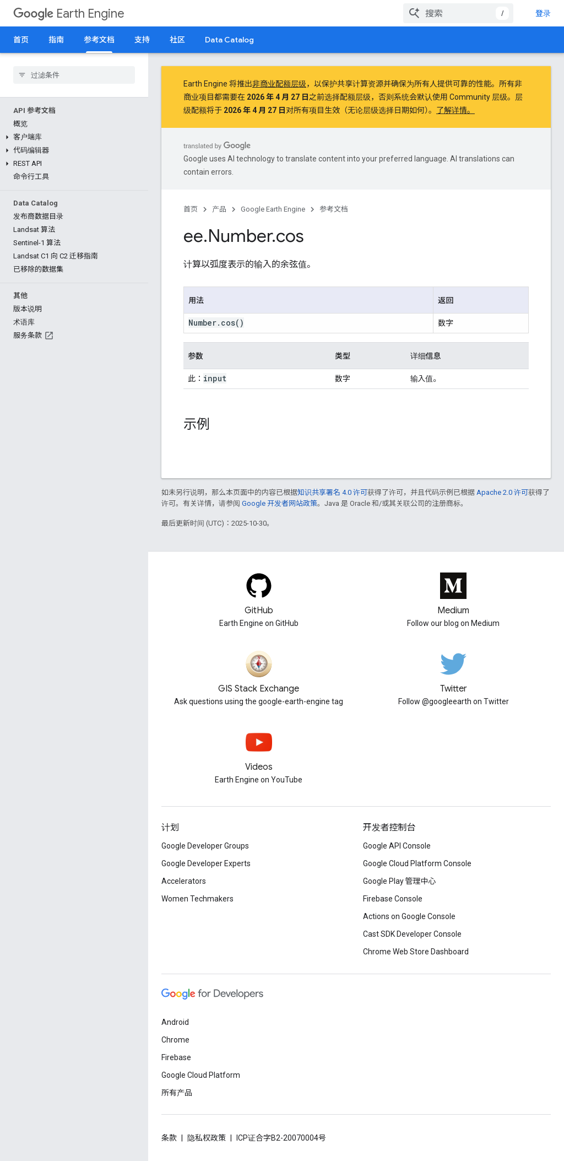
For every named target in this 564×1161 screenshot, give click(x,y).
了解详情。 (455, 110)
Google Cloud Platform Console (417, 863)
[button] (72, 137)
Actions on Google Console (409, 916)
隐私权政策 (206, 1137)
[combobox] (458, 13)
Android (175, 1022)
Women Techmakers (197, 898)
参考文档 (333, 209)
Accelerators (183, 881)
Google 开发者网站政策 (279, 503)
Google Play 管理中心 (399, 881)
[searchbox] (74, 75)
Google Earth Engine (273, 209)
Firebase (176, 1057)
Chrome (175, 1039)
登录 (543, 13)
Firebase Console (392, 898)
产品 (219, 209)
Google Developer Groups (205, 845)
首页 (21, 40)
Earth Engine (68, 13)
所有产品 (176, 1092)
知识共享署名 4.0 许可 (332, 492)
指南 (56, 40)
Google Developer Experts (206, 863)
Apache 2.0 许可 (502, 492)
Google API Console (397, 845)
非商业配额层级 (279, 83)
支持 (142, 40)
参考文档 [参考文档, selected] (99, 40)
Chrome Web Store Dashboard (416, 951)
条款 (169, 1137)
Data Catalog (229, 40)
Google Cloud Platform (200, 1075)
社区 (177, 40)
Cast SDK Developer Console (412, 934)
